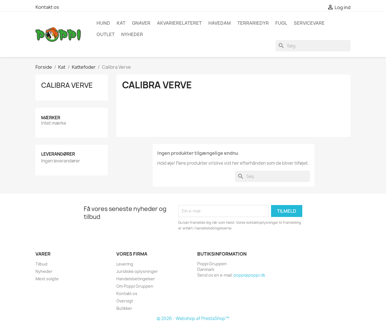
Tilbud (41, 264)
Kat (121, 23)
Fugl (281, 23)
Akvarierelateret (179, 23)
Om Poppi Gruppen (134, 286)
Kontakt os (47, 7)
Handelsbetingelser (135, 278)
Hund (103, 23)
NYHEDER (132, 34)
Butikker (124, 308)
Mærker (50, 118)
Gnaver (141, 23)
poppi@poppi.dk (249, 275)
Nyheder (44, 271)
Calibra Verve (67, 85)
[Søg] (313, 45)
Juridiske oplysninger (137, 271)
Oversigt (124, 301)
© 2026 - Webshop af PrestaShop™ (193, 318)
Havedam (219, 23)
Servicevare (309, 23)
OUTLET (105, 34)
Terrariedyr (253, 23)
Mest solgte (47, 278)
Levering (124, 264)
